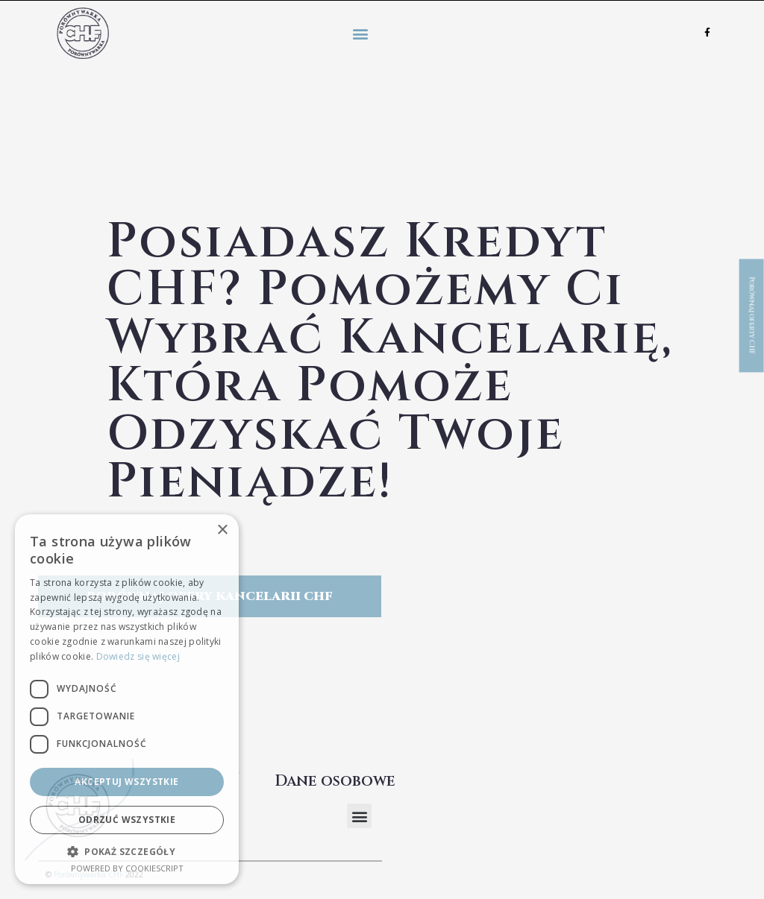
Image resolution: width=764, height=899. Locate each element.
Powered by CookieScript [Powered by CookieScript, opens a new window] (127, 868)
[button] (360, 33)
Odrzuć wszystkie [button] (126, 819)
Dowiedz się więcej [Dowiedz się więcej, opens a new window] (138, 656)
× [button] (222, 530)
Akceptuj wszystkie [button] (126, 781)
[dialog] (127, 699)
